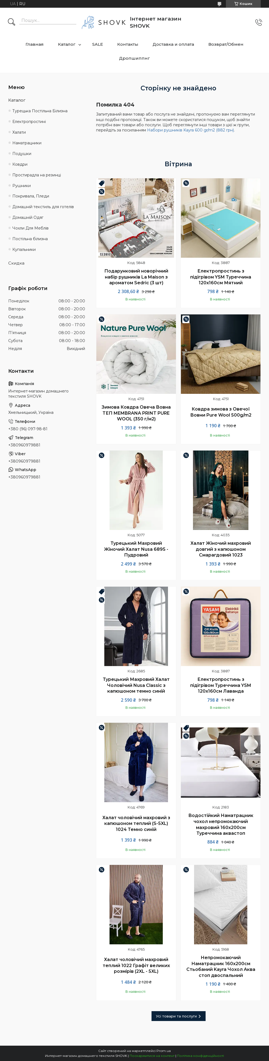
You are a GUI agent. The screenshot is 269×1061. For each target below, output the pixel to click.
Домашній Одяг (27, 217)
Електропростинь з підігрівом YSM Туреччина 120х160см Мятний (220, 276)
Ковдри (19, 164)
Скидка (16, 263)
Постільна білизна (30, 238)
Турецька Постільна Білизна (40, 110)
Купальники (24, 249)
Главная (35, 44)
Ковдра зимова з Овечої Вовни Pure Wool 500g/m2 (220, 412)
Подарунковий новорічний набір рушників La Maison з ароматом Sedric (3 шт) (136, 276)
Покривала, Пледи (30, 196)
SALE (97, 44)
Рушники (21, 185)
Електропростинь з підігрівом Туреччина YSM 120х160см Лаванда (220, 685)
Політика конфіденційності (200, 1056)
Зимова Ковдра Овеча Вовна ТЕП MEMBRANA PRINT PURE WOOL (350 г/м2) (136, 413)
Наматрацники (26, 142)
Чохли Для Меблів (30, 228)
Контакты (127, 44)
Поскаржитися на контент (152, 1056)
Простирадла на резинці (36, 175)
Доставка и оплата (173, 44)
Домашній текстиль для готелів (43, 206)
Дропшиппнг (134, 58)
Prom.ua (163, 1051)
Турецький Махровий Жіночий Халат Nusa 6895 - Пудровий (136, 549)
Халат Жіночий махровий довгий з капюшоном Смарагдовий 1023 (220, 549)
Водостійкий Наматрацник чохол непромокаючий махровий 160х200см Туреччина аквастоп (220, 824)
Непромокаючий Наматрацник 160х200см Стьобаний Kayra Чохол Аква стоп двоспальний (220, 966)
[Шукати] (11, 22)
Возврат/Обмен (225, 44)
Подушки (21, 153)
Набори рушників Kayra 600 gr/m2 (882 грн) (190, 130)
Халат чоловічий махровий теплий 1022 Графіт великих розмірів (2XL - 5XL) (136, 965)
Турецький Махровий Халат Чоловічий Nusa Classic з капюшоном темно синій (136, 685)
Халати (19, 132)
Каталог (66, 44)
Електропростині (29, 121)
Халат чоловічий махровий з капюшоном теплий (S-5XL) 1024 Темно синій (136, 823)
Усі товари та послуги (176, 1016)
